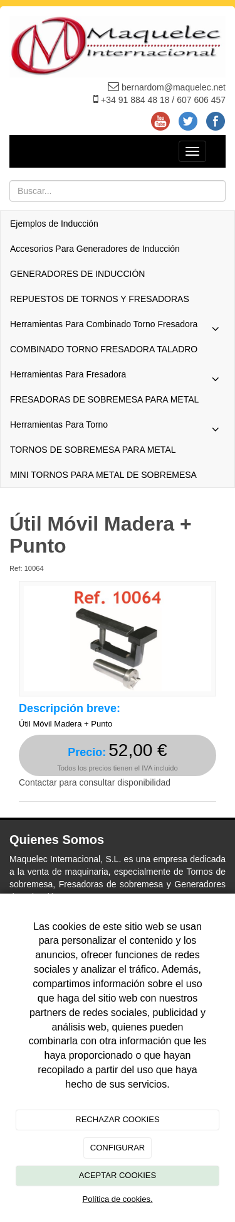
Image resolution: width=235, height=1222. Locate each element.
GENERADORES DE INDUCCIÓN (77, 274)
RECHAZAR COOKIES (117, 1119)
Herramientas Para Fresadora (117, 377)
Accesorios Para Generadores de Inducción (95, 249)
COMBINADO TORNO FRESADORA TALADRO (103, 349)
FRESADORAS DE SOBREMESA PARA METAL (104, 399)
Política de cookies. (117, 1199)
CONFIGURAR (117, 1147)
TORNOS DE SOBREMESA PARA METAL (93, 450)
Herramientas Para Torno (117, 427)
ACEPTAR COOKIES (117, 1175)
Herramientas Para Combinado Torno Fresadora (117, 327)
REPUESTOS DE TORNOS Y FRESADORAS (99, 299)
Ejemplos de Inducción (54, 224)
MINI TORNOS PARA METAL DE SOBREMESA (103, 475)
